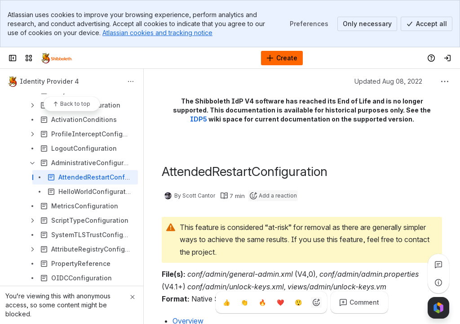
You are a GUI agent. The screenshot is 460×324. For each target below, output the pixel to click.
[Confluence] (57, 58)
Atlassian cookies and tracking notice (157, 32)
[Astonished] (298, 302)
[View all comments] (438, 264)
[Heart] (280, 302)
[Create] (282, 58)
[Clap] (244, 302)
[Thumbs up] (226, 302)
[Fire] (262, 302)
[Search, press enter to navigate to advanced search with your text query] (207, 58)
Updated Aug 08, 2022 (388, 81)
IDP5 (198, 119)
